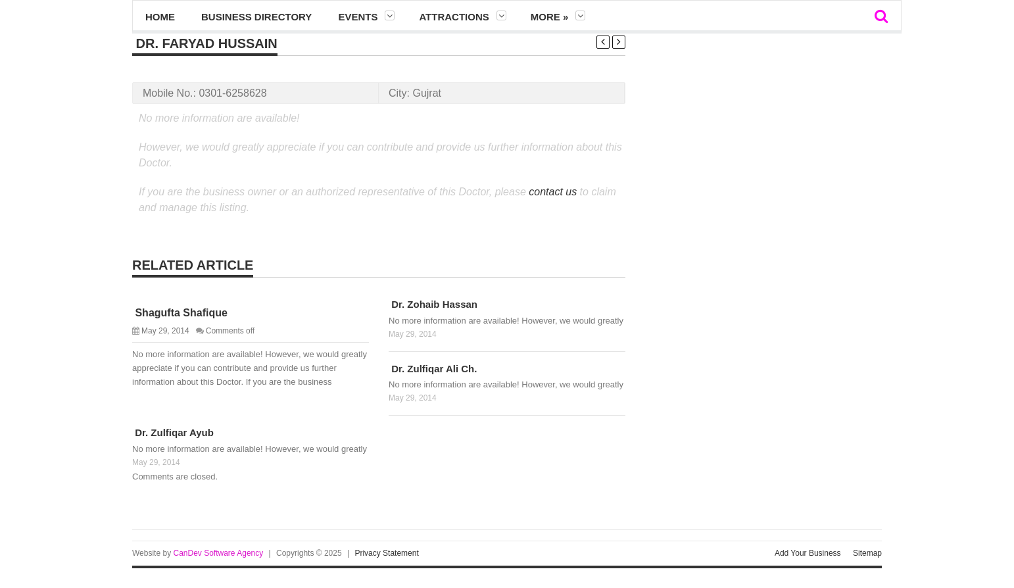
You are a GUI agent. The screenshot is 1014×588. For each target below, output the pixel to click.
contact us (553, 191)
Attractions (454, 16)
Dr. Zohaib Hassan (433, 304)
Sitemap (867, 553)
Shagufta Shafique (180, 312)
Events (357, 16)
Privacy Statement (386, 553)
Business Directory (256, 16)
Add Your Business (808, 553)
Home (160, 16)
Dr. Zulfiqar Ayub (173, 432)
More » (550, 16)
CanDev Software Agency (218, 553)
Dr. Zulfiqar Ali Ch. (433, 368)
